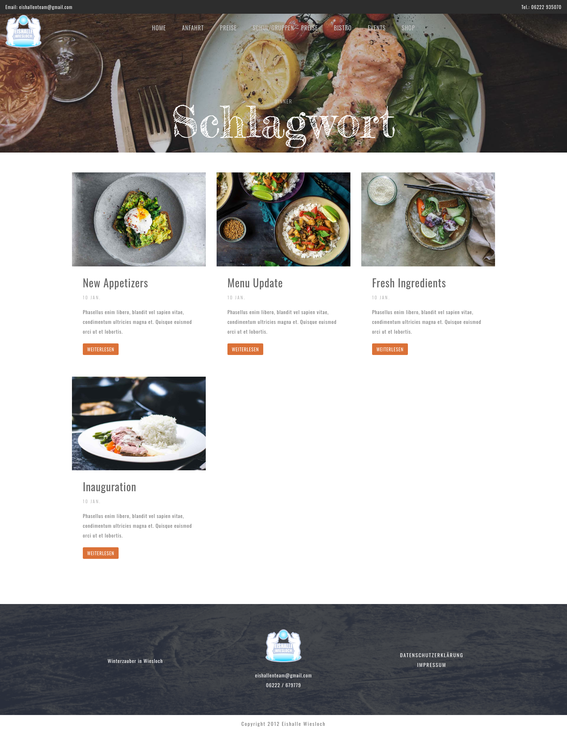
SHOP (408, 27)
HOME (159, 27)
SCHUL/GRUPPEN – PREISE (285, 27)
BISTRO (342, 27)
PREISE (228, 27)
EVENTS (377, 27)
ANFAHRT (193, 27)
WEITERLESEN (100, 349)
